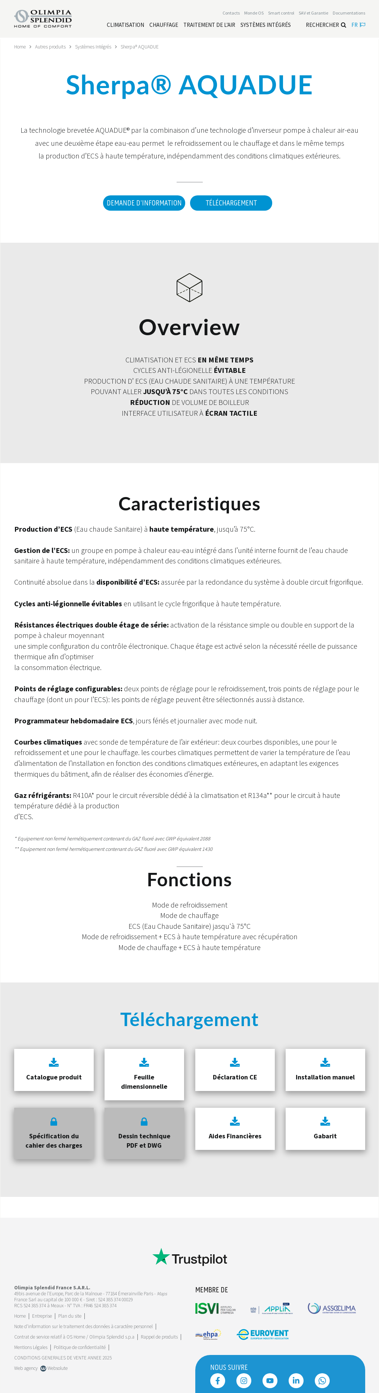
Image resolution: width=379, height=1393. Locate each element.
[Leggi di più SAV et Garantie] (313, 13)
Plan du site (69, 1313)
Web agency (26, 1365)
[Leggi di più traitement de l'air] (209, 25)
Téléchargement (231, 203)
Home (20, 46)
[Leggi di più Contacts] (231, 13)
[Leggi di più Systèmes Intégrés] (265, 25)
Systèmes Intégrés (97, 46)
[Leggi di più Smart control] (281, 13)
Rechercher (326, 25)
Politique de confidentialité (80, 1345)
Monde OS (254, 13)
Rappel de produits (159, 1334)
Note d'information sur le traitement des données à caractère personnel (83, 1324)
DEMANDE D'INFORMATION (142, 203)
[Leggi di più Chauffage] (163, 25)
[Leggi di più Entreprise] (42, 1313)
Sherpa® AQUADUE (145, 46)
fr (358, 25)
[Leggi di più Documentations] (349, 13)
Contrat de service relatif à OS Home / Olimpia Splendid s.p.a (74, 1334)
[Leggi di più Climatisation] (125, 25)
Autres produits (53, 46)
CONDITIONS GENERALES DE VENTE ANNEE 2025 (63, 1355)
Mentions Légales (30, 1345)
